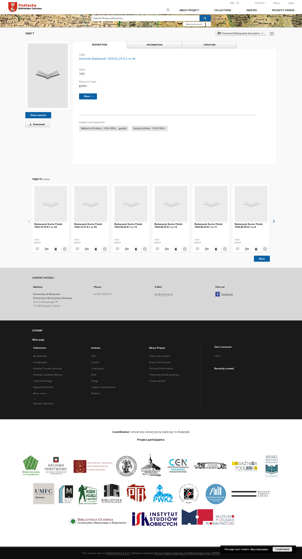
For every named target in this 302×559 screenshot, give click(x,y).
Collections (222, 10)
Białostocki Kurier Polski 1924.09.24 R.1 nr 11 (209, 225)
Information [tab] (154, 44)
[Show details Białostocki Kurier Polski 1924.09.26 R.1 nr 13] (144, 249)
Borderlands (40, 356)
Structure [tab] (210, 44)
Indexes (252, 10)
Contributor (97, 368)
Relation (95, 393)
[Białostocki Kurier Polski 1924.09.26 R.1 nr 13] (130, 204)
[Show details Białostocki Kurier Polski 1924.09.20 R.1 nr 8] (264, 249)
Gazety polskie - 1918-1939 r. (149, 128)
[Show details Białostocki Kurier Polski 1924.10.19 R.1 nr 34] (64, 249)
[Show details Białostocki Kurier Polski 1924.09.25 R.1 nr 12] (184, 249)
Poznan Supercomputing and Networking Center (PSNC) (187, 553)
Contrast (260, 2)
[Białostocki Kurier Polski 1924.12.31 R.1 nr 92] (90, 204)
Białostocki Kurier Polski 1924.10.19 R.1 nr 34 (48, 225)
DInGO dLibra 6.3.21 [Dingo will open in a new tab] (118, 553)
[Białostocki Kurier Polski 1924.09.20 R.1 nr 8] (251, 204)
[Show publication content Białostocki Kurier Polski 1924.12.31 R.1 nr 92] (95, 249)
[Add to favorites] (271, 33)
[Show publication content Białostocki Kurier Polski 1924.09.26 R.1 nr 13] (135, 249)
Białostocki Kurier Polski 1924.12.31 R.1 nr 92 (88, 225)
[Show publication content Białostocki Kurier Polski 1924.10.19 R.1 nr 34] (55, 249)
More (262, 258)
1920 (82, 73)
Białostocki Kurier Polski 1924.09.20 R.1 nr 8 (249, 225)
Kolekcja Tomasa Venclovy (47, 368)
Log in (217, 355)
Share (276, 3)
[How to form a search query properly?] (208, 24)
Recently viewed (283, 10)
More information (259, 549)
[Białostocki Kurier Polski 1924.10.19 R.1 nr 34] (50, 204)
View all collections (43, 403)
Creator (95, 362)
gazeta (83, 85)
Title (93, 356)
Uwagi (94, 381)
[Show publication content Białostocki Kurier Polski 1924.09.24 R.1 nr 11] (215, 249)
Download (36, 124)
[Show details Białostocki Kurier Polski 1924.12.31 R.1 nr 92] (104, 249)
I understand (282, 549)
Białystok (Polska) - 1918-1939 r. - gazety (104, 128)
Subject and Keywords (103, 387)
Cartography (40, 362)
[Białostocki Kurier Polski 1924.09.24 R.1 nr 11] (211, 204)
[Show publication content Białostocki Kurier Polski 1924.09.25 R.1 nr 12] (175, 249)
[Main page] (167, 10)
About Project (189, 10)
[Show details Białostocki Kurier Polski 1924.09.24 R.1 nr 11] (224, 249)
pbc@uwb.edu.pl (164, 294)
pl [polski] (238, 3)
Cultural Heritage (42, 381)
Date (93, 374)
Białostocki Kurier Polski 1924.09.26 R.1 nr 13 (128, 225)
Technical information (161, 368)
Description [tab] (99, 44)
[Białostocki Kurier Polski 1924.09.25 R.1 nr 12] (171, 204)
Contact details (157, 381)
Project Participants (160, 362)
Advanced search (194, 24)
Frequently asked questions (164, 374)
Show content (38, 115)
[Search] (205, 18)
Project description (159, 356)
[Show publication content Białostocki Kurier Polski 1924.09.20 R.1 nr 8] (256, 249)
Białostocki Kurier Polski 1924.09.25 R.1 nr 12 (168, 225)
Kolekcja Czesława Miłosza (48, 374)
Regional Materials (43, 387)
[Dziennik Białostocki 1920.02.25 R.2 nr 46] (47, 75)
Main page (38, 339)
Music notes (39, 393)
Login (291, 2)
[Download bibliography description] (46, 249)
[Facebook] (217, 294)
